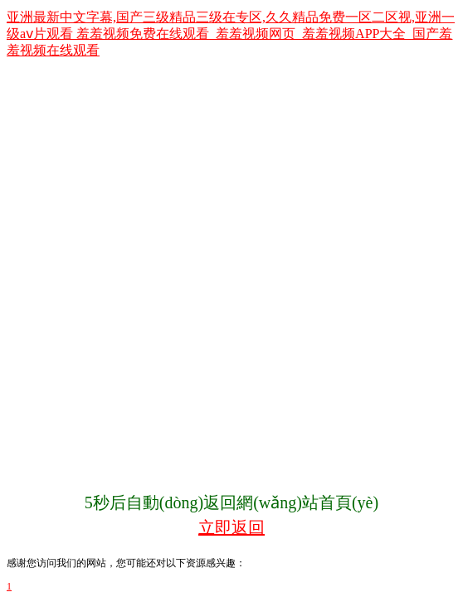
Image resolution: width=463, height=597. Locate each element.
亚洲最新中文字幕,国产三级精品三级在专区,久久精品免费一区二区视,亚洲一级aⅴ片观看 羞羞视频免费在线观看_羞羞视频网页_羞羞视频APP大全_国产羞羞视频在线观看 (231, 33)
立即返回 (231, 527)
